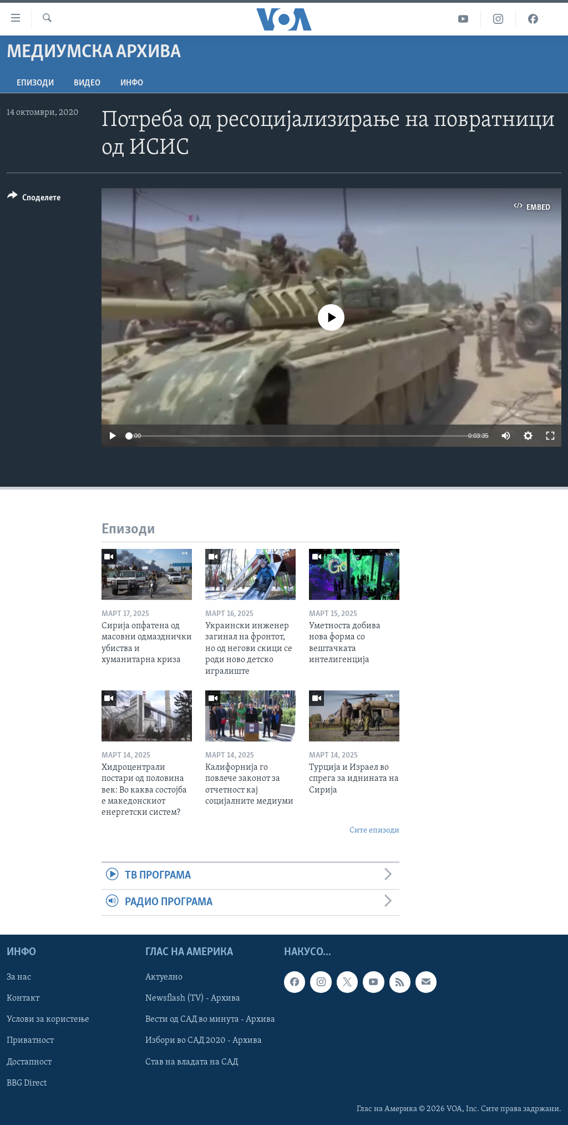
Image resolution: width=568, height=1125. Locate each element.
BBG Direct (27, 1083)
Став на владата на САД (191, 1062)
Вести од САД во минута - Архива (210, 1019)
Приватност (30, 1040)
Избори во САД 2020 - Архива (203, 1040)
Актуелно (163, 977)
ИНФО (131, 83)
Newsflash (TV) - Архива (192, 998)
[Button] (33, 199)
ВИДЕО (87, 83)
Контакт (23, 998)
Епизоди (35, 83)
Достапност (29, 1062)
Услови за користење (48, 1019)
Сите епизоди (374, 830)
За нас (19, 977)
